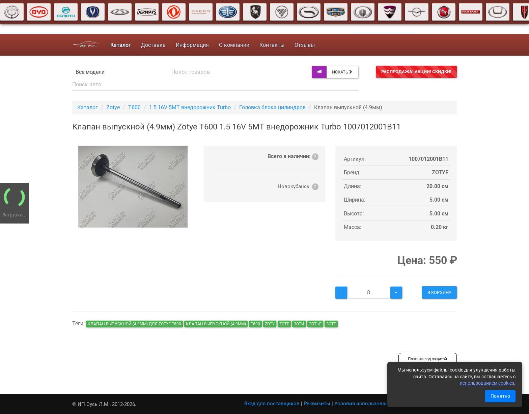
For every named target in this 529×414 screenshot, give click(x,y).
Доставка (152, 45)
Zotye (113, 107)
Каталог (87, 107)
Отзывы (304, 45)
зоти (299, 324)
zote (284, 324)
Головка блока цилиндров (272, 107)
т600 (255, 324)
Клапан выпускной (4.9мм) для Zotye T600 (134, 324)
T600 (134, 107)
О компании (233, 45)
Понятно (500, 396)
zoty (270, 324)
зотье (315, 324)
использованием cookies (487, 383)
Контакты (271, 45)
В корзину (439, 292)
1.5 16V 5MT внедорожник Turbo (190, 107)
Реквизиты (317, 404)
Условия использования (364, 404)
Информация (191, 45)
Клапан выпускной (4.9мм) (216, 324)
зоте (331, 324)
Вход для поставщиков (272, 404)
